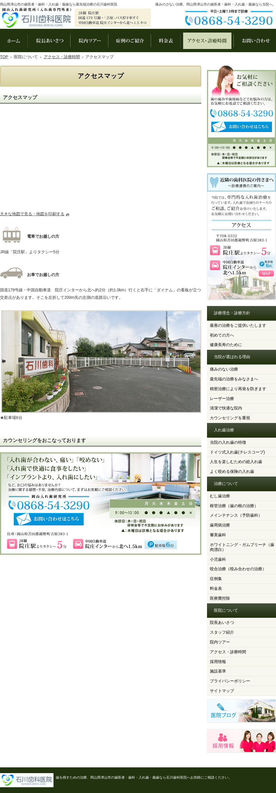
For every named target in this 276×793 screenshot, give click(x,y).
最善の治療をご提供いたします (238, 325)
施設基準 (218, 671)
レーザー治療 (222, 398)
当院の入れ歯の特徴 (228, 442)
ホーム (14, 40)
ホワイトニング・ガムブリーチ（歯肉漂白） (242, 547)
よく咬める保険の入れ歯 (232, 471)
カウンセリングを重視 (230, 418)
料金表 (216, 588)
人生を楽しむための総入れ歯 (236, 461)
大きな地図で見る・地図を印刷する (32, 214)
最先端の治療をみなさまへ (234, 379)
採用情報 (218, 661)
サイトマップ (222, 690)
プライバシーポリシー (230, 681)
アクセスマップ (100, 159)
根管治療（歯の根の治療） (234, 505)
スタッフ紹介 (222, 632)
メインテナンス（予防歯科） (236, 515)
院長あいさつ (222, 622)
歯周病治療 (220, 525)
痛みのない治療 (224, 369)
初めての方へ (222, 335)
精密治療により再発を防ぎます (238, 388)
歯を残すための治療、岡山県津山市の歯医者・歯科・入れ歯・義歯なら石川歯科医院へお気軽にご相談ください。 (144, 777)
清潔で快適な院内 (226, 408)
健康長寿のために (226, 344)
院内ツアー (220, 642)
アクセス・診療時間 (228, 651)
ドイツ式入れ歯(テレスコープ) (237, 452)
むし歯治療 (220, 496)
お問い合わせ (255, 40)
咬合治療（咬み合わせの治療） (238, 569)
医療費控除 (220, 598)
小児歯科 (218, 559)
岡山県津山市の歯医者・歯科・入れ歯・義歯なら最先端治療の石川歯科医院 (58, 4)
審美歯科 (218, 535)
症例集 (216, 578)
